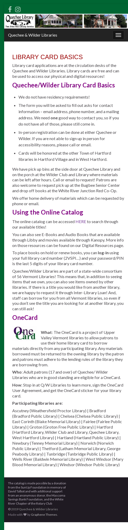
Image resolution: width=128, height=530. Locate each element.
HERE (80, 221)
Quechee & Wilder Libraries (32, 34)
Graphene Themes (44, 515)
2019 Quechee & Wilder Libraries (34, 509)
